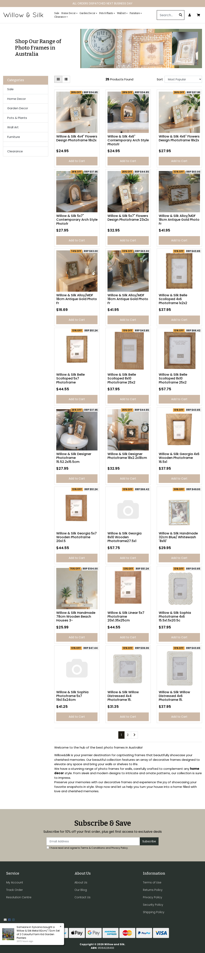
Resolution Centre (18, 897)
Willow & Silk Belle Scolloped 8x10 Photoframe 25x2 (122, 378)
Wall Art (121, 13)
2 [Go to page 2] (128, 735)
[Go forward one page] (134, 735)
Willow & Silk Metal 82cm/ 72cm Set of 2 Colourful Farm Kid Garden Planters (37, 934)
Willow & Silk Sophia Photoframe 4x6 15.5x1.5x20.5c (175, 616)
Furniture (135, 13)
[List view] (66, 79)
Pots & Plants (106, 13)
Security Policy (153, 905)
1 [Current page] (121, 735)
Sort (160, 79)
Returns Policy (153, 890)
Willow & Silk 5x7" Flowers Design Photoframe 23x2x (128, 217)
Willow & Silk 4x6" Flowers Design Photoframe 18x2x (179, 138)
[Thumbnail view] (58, 79)
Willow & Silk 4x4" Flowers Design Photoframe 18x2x (76, 138)
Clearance (60, 16)
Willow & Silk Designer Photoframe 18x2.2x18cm (127, 456)
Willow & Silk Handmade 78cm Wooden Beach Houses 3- (75, 616)
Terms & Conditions (93, 848)
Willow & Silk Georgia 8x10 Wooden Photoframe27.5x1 (125, 537)
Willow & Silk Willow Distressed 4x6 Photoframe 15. (174, 696)
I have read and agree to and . (87, 848)
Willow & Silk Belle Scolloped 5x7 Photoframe (70, 378)
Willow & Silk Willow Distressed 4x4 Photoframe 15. (123, 696)
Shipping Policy (153, 912)
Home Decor (68, 13)
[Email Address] (93, 841)
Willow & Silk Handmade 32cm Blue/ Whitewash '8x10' (178, 537)
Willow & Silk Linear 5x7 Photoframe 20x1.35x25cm (126, 616)
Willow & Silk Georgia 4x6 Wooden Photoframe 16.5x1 (179, 458)
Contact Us (82, 897)
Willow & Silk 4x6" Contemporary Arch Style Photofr (128, 140)
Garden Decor (87, 13)
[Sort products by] (183, 79)
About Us (80, 882)
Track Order (14, 890)
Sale (56, 13)
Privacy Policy (119, 848)
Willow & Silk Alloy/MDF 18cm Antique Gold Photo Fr (179, 219)
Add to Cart (77, 161)
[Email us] (5, 920)
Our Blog (80, 890)
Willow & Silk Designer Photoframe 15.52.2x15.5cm (73, 458)
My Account (14, 882)
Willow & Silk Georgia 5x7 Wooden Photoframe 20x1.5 (76, 537)
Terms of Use (152, 882)
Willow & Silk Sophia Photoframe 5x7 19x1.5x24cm (72, 696)
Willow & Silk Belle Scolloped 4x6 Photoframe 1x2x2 (173, 299)
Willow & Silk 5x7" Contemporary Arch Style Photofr (76, 219)
